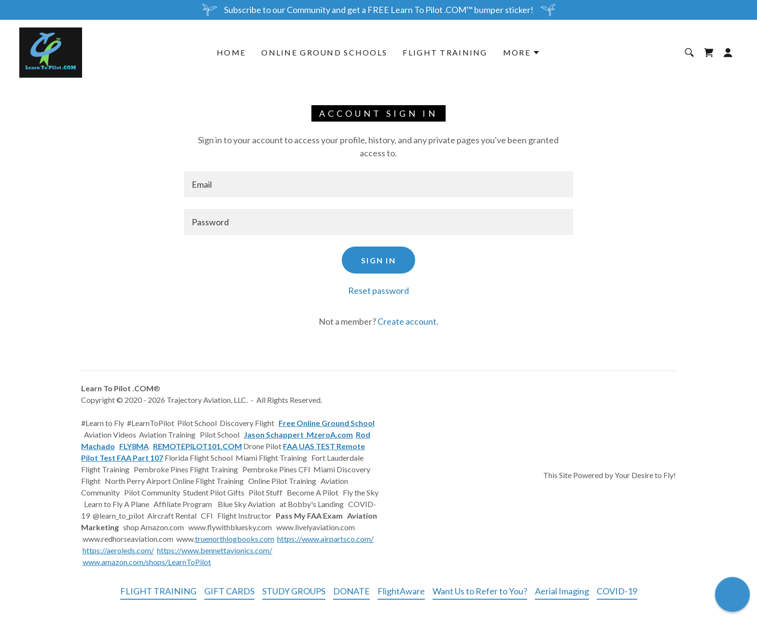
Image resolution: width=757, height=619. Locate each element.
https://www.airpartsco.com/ (325, 538)
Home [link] (231, 52)
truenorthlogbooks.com (234, 538)
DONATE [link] (351, 591)
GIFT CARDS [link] (229, 591)
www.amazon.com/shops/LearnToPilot (147, 561)
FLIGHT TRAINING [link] (445, 52)
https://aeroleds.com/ (118, 550)
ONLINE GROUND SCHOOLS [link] (324, 52)
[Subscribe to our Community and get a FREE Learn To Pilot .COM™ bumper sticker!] (378, 10)
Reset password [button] (378, 290)
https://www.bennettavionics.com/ (214, 550)
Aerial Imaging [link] (562, 591)
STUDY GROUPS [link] (293, 591)
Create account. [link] (408, 321)
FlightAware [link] (401, 591)
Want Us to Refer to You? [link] (480, 591)
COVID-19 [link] (617, 591)
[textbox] (378, 184)
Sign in (378, 260)
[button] (521, 52)
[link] (50, 51)
